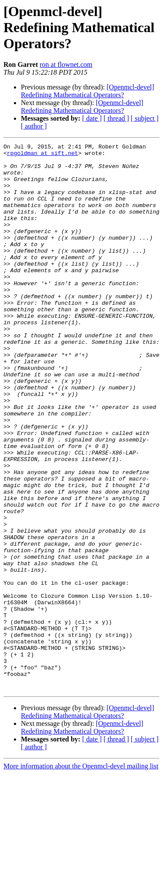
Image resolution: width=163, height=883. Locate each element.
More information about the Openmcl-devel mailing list (80, 875)
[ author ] (34, 126)
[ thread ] (116, 118)
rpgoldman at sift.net (42, 155)
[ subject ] (145, 118)
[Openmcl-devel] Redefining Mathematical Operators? (87, 91)
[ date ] (92, 118)
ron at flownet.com (66, 64)
